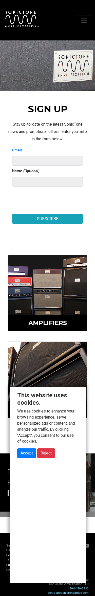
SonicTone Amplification (22, 20)
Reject (46, 453)
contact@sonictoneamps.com (68, 592)
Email (17, 150)
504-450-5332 (79, 588)
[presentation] (50, 198)
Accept (27, 453)
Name (26, 171)
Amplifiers (47, 323)
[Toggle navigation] (84, 20)
